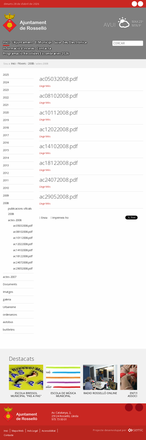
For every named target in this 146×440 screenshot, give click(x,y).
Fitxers (22, 63)
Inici (6, 42)
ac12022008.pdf (58, 129)
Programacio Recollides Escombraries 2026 (36, 53)
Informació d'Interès (19, 48)
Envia (44, 217)
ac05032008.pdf (58, 78)
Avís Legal (32, 430)
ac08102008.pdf (58, 95)
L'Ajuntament (22, 42)
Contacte (8, 435)
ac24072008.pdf (58, 179)
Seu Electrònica (75, 42)
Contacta (44, 48)
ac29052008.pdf (58, 196)
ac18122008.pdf (58, 162)
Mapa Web (18, 430)
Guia (57, 42)
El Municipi (43, 42)
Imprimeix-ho (60, 217)
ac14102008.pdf (58, 146)
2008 (31, 63)
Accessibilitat (49, 430)
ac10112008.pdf (58, 112)
